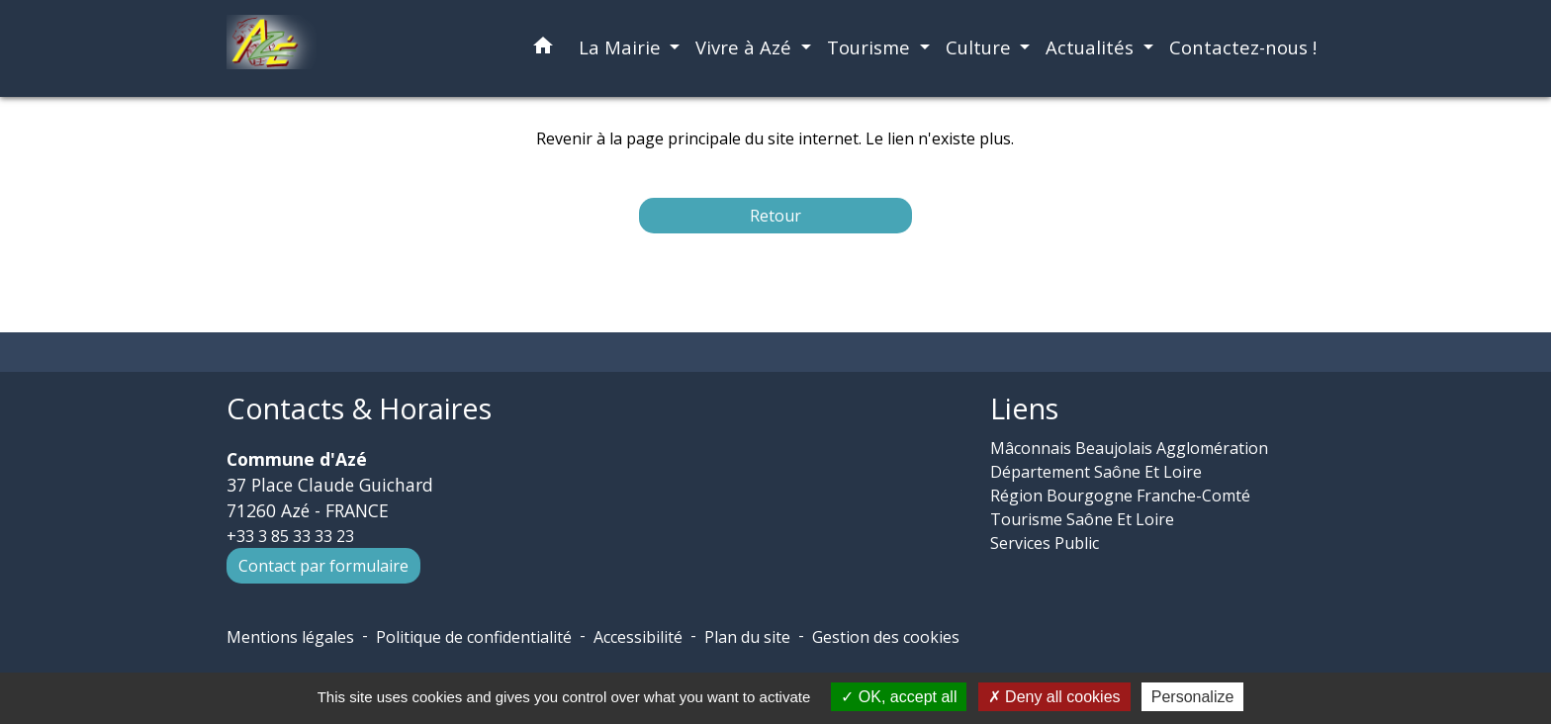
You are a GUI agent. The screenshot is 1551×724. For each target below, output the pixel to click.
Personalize (1192, 696)
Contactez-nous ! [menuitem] (1243, 47)
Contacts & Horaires (359, 409)
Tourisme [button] (871, 47)
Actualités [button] (1092, 47)
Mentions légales (290, 637)
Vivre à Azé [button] (745, 47)
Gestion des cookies (885, 637)
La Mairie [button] (622, 47)
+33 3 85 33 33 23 (290, 536)
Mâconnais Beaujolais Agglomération (1129, 448)
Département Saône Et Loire (1096, 472)
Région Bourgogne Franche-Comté (1120, 495)
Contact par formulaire (323, 566)
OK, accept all (899, 696)
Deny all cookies (1054, 696)
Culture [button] (981, 47)
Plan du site (747, 637)
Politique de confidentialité (474, 637)
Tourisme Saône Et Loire (1082, 519)
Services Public (1044, 543)
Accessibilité (638, 637)
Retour (775, 215)
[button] (543, 49)
